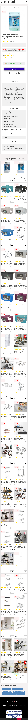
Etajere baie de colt (19, 694)
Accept (19, 719)
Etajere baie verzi (6, 689)
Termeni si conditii (7, 705)
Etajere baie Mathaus (22, 7)
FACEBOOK (10, 701)
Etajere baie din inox (7, 691)
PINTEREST (17, 701)
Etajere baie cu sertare (19, 691)
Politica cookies (13, 707)
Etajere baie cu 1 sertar (7, 694)
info (12, 180)
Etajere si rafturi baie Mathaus (10, 7)
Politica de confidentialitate (18, 705)
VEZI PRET (14, 69)
